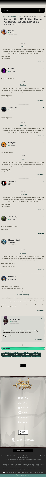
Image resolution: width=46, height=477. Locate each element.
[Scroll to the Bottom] (30, 475)
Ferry (23, 159)
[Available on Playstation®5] (23, 403)
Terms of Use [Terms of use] (20, 472)
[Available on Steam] (23, 413)
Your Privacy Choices (11, 472)
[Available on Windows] (23, 408)
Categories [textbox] (6, 10)
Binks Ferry (23, 85)
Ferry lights (23, 46)
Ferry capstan (23, 194)
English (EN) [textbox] (20, 451)
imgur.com (23, 125)
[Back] (18, 366)
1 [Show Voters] (43, 68)
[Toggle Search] (42, 10)
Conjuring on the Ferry (23, 294)
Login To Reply (6, 349)
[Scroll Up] (18, 475)
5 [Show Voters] (41, 319)
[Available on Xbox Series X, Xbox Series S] (23, 398)
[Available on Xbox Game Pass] (23, 417)
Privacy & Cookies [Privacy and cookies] (28, 472)
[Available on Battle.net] (23, 422)
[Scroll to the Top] (16, 475)
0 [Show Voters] (43, 30)
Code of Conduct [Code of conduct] (38, 472)
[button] (21, 10)
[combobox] (23, 365)
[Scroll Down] (28, 475)
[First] (15, 366)
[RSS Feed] (2, 16)
